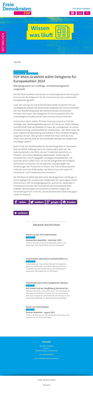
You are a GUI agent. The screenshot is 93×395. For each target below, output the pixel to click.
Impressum (46, 385)
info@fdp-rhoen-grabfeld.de (48, 358)
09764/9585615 (48, 354)
